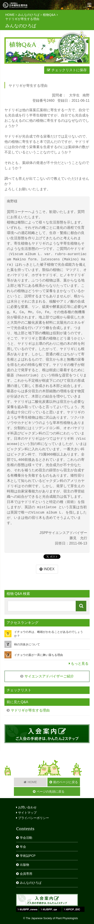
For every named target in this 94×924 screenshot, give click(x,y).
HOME (10, 14)
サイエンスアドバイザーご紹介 (49, 676)
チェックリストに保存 (69, 70)
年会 (23, 846)
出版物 (24, 864)
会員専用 (26, 873)
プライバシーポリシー (32, 818)
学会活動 (26, 837)
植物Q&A (49, 14)
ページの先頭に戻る (50, 791)
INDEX (49, 569)
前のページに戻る (65, 782)
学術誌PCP (28, 855)
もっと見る (79, 663)
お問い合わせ (26, 807)
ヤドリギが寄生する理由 (22, 19)
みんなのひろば (28, 14)
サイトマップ (26, 812)
